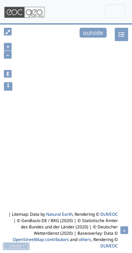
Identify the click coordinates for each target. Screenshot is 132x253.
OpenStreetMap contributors (41, 239)
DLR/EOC (109, 214)
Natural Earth (59, 214)
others (84, 239)
